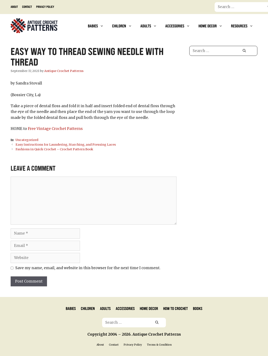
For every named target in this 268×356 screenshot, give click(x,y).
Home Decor (212, 25)
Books (197, 308)
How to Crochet (175, 308)
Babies (98, 25)
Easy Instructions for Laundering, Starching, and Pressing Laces (66, 144)
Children (124, 25)
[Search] (244, 51)
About (14, 6)
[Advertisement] (223, 95)
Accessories (179, 25)
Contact (27, 6)
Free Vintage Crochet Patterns (55, 128)
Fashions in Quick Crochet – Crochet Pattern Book (54, 149)
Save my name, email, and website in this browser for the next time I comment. (87, 268)
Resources (244, 25)
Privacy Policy (45, 6)
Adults (150, 25)
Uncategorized (27, 140)
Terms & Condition (159, 344)
